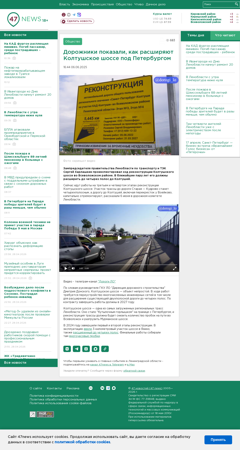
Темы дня (195, 35)
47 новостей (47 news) (146, 388)
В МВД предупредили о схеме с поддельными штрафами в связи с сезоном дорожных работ (27, 185)
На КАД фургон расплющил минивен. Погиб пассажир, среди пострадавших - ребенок (210, 49)
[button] (67, 349)
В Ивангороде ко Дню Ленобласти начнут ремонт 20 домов (27, 97)
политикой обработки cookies (82, 442)
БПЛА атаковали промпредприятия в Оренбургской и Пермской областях (27, 137)
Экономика (80, 4)
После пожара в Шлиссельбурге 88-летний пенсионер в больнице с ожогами (206, 94)
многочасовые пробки (84, 336)
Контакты (54, 388)
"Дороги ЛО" (107, 282)
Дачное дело (156, 4)
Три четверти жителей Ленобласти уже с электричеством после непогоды (203, 129)
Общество (124, 4)
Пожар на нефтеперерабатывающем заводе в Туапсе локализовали (27, 75)
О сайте (36, 388)
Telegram (108, 388)
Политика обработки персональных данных (63, 399)
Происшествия (102, 4)
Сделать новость (79, 21)
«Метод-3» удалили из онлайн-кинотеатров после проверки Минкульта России (27, 317)
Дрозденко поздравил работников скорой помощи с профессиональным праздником (27, 339)
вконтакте (69, 15)
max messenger (79, 15)
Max (114, 388)
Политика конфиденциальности (54, 395)
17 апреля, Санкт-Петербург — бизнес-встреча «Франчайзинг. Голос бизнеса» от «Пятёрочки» (209, 147)
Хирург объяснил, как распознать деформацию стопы (27, 249)
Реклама (73, 388)
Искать (236, 4)
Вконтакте (91, 388)
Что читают (225, 35)
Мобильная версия (64, 15)
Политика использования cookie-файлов (61, 403)
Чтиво (139, 4)
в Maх (131, 365)
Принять (218, 440)
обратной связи (134, 371)
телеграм (74, 15)
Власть (64, 4)
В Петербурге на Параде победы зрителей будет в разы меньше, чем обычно (210, 111)
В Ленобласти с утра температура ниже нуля (204, 79)
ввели (88, 329)
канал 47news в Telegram (107, 365)
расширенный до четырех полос (95, 332)
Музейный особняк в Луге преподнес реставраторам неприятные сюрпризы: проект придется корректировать (27, 271)
